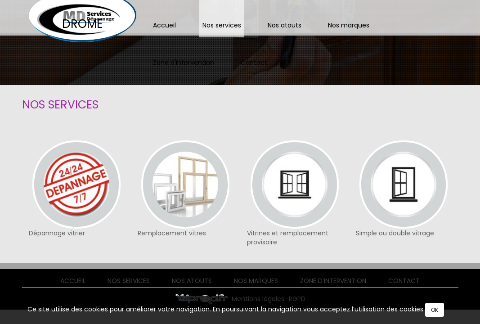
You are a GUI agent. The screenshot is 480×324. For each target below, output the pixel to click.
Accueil (164, 25)
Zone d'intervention (183, 62)
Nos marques (348, 25)
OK (434, 310)
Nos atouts (284, 25)
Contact (254, 62)
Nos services (221, 25)
